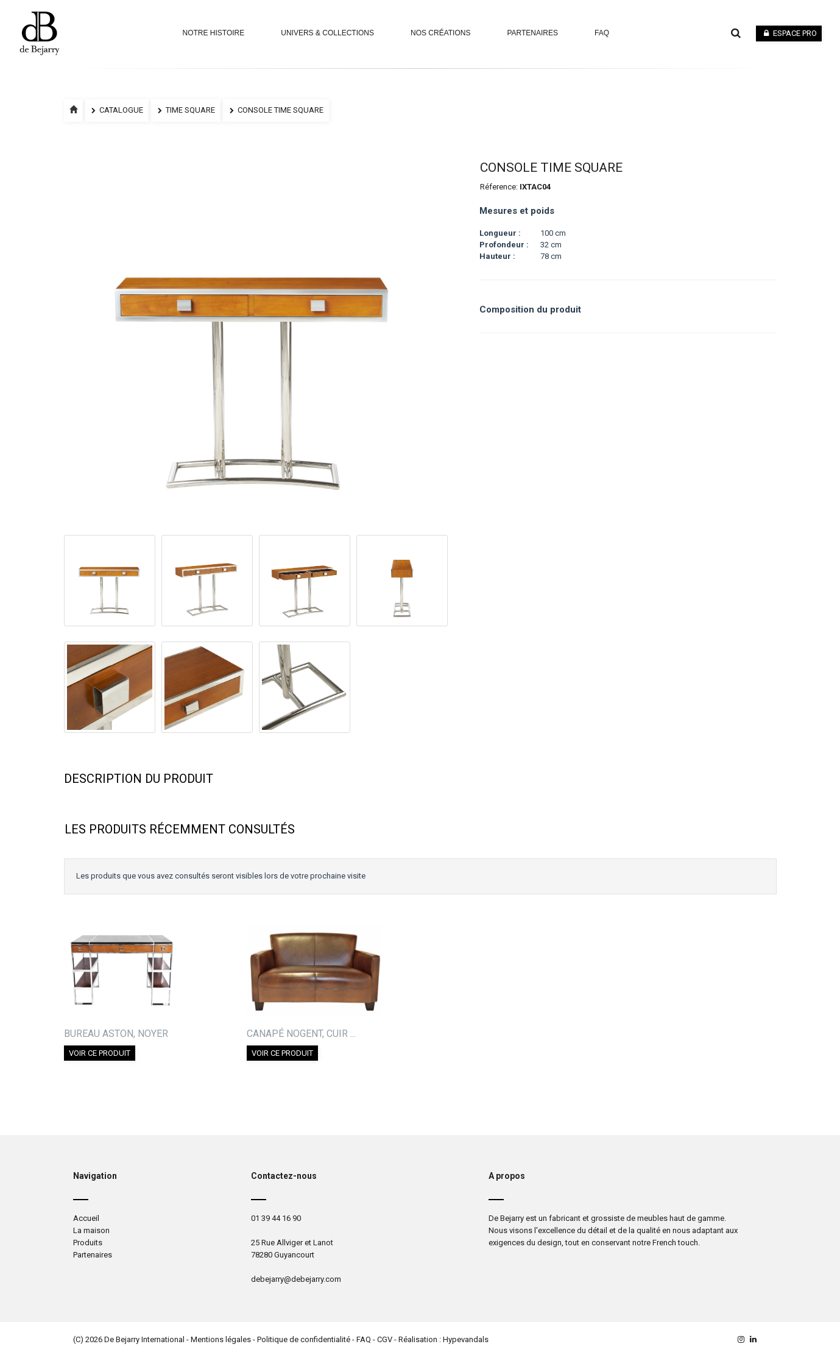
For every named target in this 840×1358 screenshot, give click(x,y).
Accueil (86, 1218)
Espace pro (789, 33)
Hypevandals (466, 1339)
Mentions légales (221, 1339)
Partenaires (532, 33)
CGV (384, 1339)
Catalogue (117, 110)
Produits (87, 1242)
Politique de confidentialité (303, 1339)
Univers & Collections (327, 33)
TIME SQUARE (185, 110)
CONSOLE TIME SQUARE (275, 110)
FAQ (363, 1339)
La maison (91, 1230)
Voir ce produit (99, 1053)
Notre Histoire (213, 33)
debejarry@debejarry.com (296, 1279)
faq (602, 33)
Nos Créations (440, 33)
